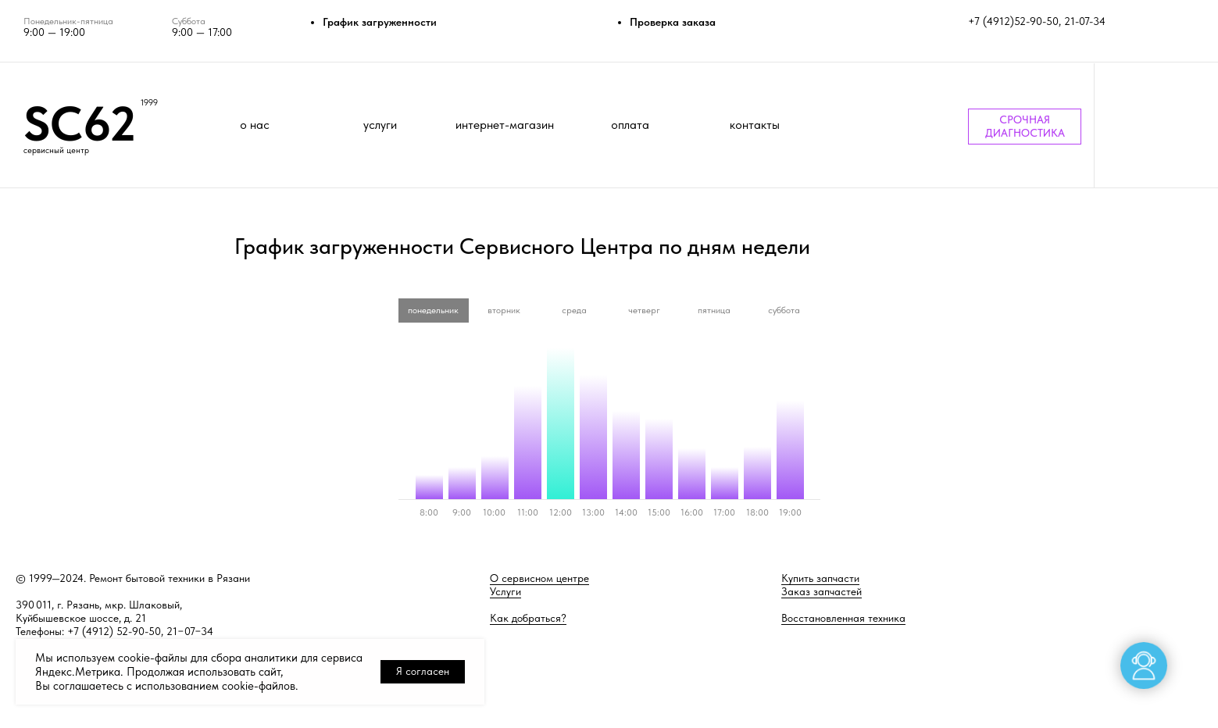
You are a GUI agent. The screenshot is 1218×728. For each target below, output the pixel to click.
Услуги (505, 591)
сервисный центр (56, 150)
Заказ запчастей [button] (821, 591)
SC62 (79, 123)
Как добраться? (528, 618)
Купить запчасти (820, 578)
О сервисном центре (539, 578)
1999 (149, 103)
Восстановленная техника (843, 618)
